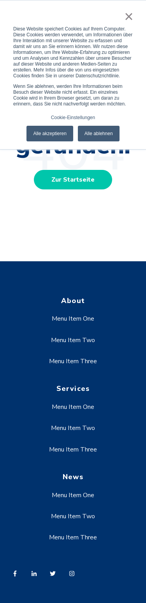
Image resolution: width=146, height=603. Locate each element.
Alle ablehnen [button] (98, 133)
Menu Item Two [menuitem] (73, 340)
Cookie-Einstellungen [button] (73, 117)
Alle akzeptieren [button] (49, 133)
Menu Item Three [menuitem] (73, 361)
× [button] (128, 16)
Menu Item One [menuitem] (73, 318)
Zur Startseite (73, 179)
